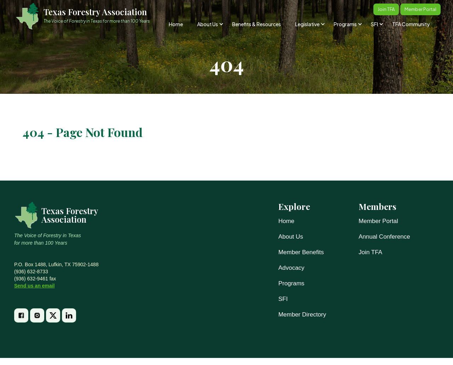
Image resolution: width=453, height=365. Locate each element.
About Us (290, 236)
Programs (291, 283)
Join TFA (370, 252)
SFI (282, 299)
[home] (86, 16)
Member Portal (378, 221)
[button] (209, 24)
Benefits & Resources (256, 24)
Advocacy (291, 267)
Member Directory (302, 314)
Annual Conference (384, 236)
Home (176, 24)
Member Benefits (301, 252)
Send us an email (34, 286)
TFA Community (411, 24)
